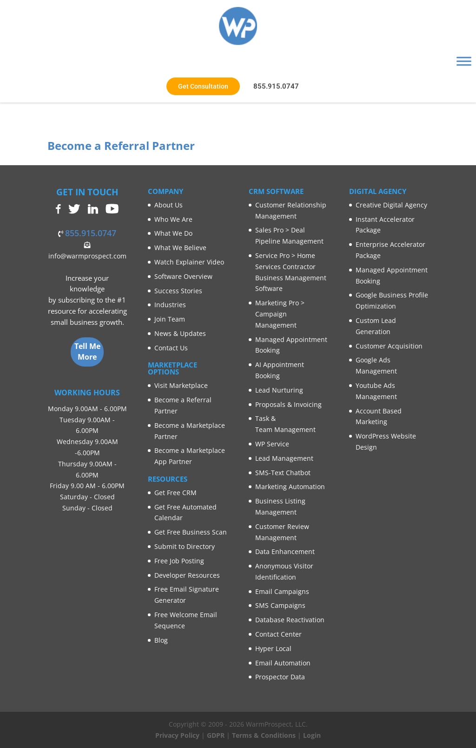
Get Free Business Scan (190, 532)
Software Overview (183, 276)
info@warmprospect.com (87, 255)
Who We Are (173, 219)
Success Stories (178, 290)
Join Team (169, 319)
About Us (168, 204)
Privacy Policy (177, 735)
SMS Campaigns (280, 605)
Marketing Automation (290, 486)
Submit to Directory (184, 546)
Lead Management (284, 458)
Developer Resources (187, 575)
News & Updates (180, 333)
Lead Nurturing (279, 390)
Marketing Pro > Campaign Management (279, 313)
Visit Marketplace (181, 385)
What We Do (173, 233)
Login (312, 735)
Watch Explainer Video (189, 262)
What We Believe (180, 247)
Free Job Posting (179, 560)
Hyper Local (273, 648)
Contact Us (171, 347)
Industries (170, 304)
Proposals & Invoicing (288, 404)
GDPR (216, 735)
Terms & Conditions (264, 735)
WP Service (272, 443)
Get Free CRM (175, 492)
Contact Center (278, 634)
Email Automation (283, 662)
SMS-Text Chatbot (283, 472)
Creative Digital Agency (391, 204)
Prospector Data (280, 676)
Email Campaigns (282, 591)
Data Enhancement (285, 551)
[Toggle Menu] (463, 61)
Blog (161, 640)
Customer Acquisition (389, 346)
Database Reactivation (289, 619)
